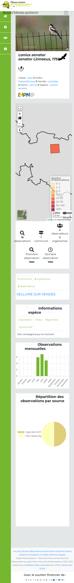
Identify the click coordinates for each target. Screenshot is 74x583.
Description (25, 319)
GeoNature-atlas (32, 565)
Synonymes (25, 327)
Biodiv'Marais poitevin (20, 13)
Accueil (16, 551)
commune (25, 279)
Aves (30, 77)
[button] (19, 118)
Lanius (33, 85)
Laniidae (53, 81)
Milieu (38, 319)
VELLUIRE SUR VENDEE (36, 294)
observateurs (26, 286)
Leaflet (50, 220)
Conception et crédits (38, 555)
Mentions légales (58, 555)
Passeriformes (26, 81)
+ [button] (20, 114)
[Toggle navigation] (66, 12)
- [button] (20, 123)
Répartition (51, 319)
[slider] (64, 213)
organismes (42, 279)
